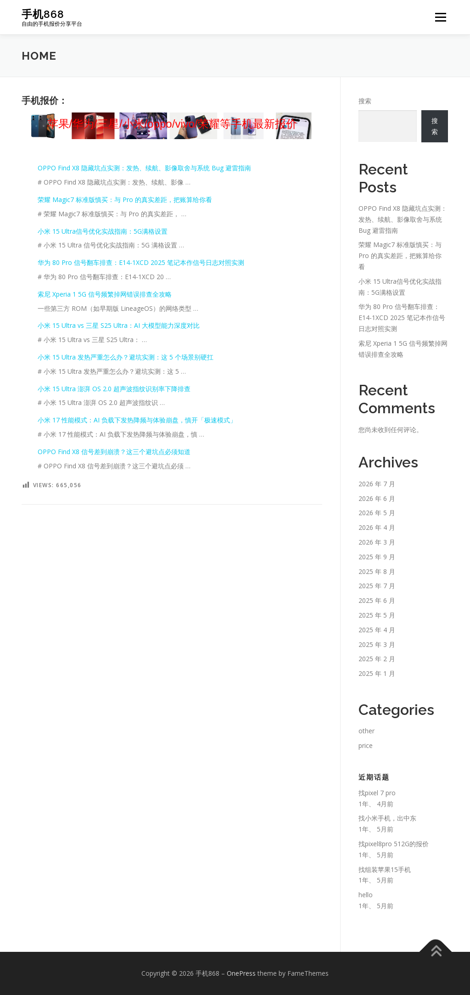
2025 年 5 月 (376, 615)
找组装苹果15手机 (384, 869)
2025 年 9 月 (376, 556)
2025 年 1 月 (376, 673)
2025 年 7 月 (376, 585)
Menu (440, 17)
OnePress (241, 973)
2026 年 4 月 (376, 527)
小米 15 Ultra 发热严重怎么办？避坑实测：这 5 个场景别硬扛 (125, 357)
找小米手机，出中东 (387, 818)
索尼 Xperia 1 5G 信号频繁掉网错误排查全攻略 (105, 294)
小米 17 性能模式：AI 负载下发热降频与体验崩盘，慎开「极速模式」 (137, 420)
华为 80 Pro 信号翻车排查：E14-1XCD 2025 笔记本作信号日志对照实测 (141, 262)
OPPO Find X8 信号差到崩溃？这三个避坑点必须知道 (114, 451)
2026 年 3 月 (376, 542)
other (366, 730)
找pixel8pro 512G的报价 (393, 843)
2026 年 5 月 (376, 512)
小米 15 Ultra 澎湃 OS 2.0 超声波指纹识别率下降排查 (114, 388)
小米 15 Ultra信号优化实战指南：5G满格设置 (103, 231)
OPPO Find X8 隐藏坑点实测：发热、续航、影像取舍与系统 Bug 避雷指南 (144, 167)
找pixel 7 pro (377, 792)
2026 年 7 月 (376, 483)
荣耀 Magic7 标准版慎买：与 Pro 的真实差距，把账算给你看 (125, 199)
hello (365, 894)
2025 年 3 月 (376, 644)
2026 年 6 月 (376, 498)
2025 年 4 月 (376, 629)
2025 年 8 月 (376, 571)
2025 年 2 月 (376, 658)
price (365, 745)
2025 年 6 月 (376, 600)
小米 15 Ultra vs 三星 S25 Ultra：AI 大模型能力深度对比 (119, 325)
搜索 (364, 100)
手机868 (43, 14)
